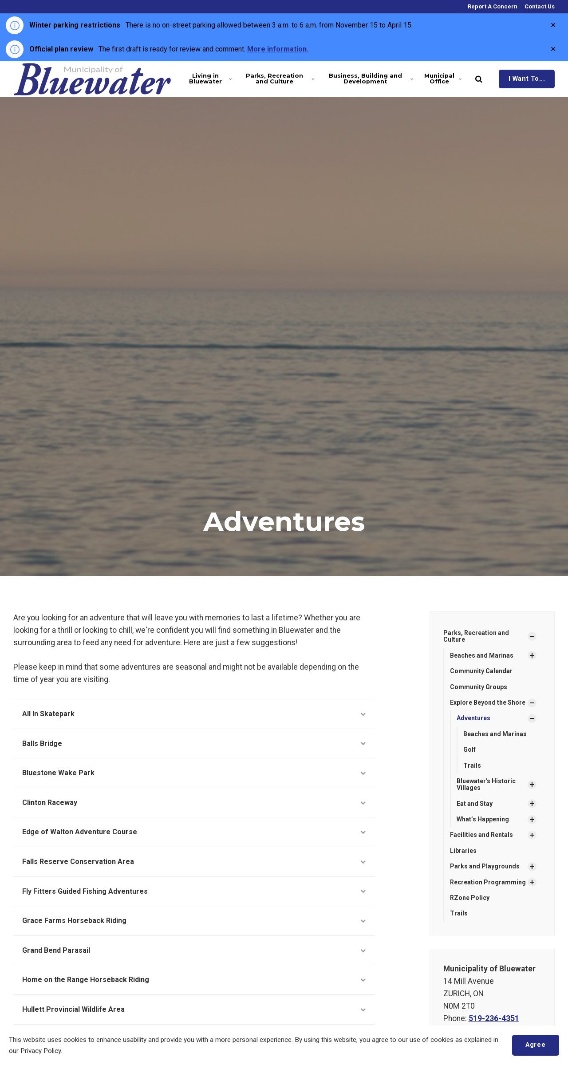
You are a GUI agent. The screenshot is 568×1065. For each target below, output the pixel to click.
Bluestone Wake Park (194, 773)
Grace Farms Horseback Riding (194, 920)
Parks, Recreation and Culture (279, 78)
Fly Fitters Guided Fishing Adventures (194, 891)
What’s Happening (483, 819)
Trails (472, 765)
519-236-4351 (494, 1018)
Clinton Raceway (194, 802)
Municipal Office (443, 78)
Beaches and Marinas (481, 655)
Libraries (463, 850)
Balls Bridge (194, 743)
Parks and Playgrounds (485, 866)
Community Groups (478, 686)
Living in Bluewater (210, 78)
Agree (535, 1045)
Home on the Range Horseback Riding (194, 979)
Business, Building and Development (370, 78)
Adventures (473, 718)
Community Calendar (481, 670)
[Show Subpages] (532, 636)
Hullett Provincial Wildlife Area (194, 1009)
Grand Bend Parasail (194, 950)
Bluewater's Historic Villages (486, 784)
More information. (277, 49)
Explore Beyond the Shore (487, 702)
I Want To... (527, 79)
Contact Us (539, 6)
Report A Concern (491, 6)
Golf (469, 749)
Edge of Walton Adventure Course (194, 832)
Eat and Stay (475, 803)
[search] (478, 79)
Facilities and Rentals (481, 834)
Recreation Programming (488, 882)
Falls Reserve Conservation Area (194, 861)
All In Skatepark (194, 714)
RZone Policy (469, 897)
